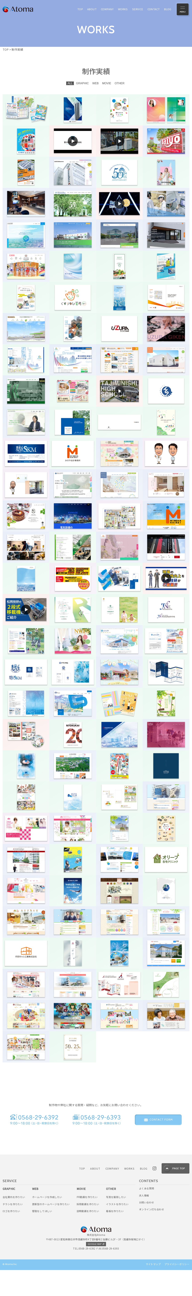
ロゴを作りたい (11, 1237)
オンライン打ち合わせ (151, 1235)
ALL (70, 83)
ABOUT (95, 1194)
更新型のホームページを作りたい (51, 1230)
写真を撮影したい (116, 1223)
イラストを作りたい (117, 1230)
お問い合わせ (146, 1228)
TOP (82, 1194)
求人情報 (144, 1221)
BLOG (144, 1194)
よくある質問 (146, 1214)
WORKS (129, 1194)
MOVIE (106, 83)
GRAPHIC (82, 83)
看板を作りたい (115, 1237)
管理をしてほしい (42, 1237)
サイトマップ (153, 1290)
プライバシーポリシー (176, 1290)
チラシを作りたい (13, 1230)
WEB (95, 83)
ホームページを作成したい (47, 1223)
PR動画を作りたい (87, 1223)
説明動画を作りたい (88, 1237)
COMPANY (112, 1194)
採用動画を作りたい (88, 1230)
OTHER (119, 83)
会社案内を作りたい (14, 1223)
